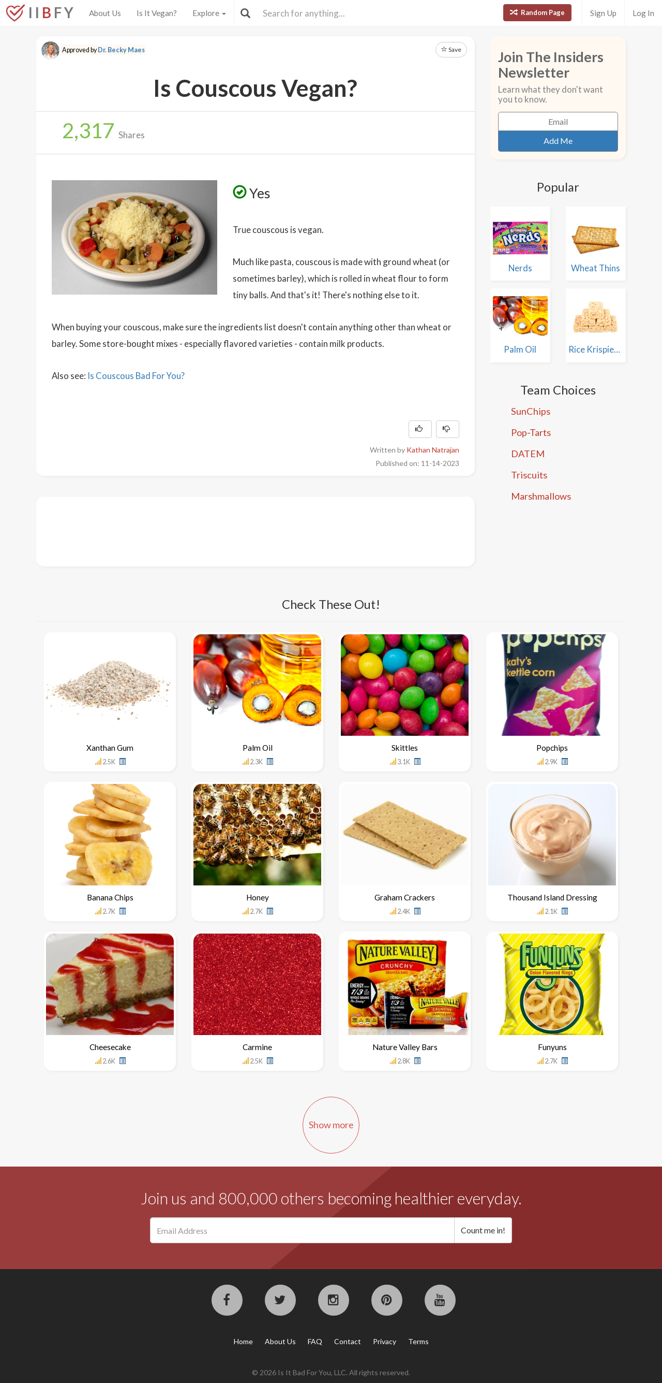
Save (451, 49)
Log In (643, 13)
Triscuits (529, 475)
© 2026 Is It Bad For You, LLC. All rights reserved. (331, 1372)
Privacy (384, 1341)
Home (243, 1341)
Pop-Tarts (531, 432)
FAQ (315, 1341)
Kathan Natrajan (433, 449)
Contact (347, 1341)
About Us (105, 13)
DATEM (528, 453)
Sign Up (603, 13)
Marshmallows (541, 496)
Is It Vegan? (157, 13)
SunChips (530, 411)
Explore (209, 13)
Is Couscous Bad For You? (136, 375)
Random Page (537, 12)
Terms (418, 1341)
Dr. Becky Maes (121, 50)
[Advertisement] (240, 530)
